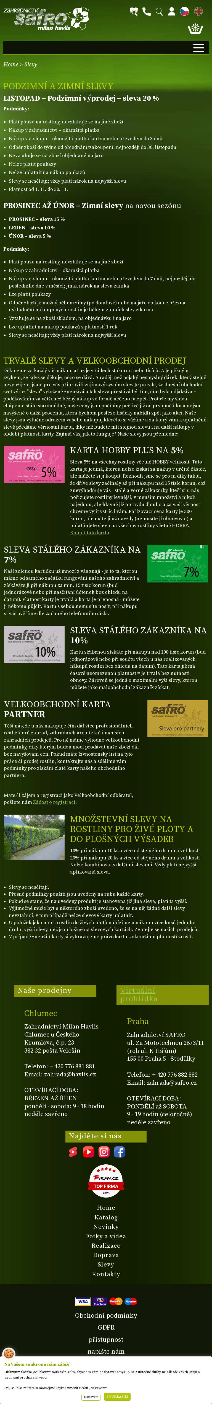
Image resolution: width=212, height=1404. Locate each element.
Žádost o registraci (54, 802)
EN (197, 10)
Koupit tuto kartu (89, 533)
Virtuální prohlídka (139, 995)
